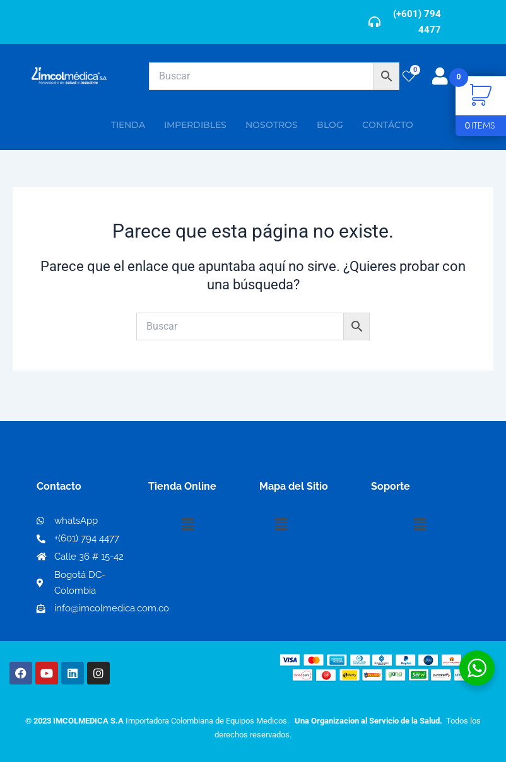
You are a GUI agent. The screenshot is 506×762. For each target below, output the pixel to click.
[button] (188, 525)
